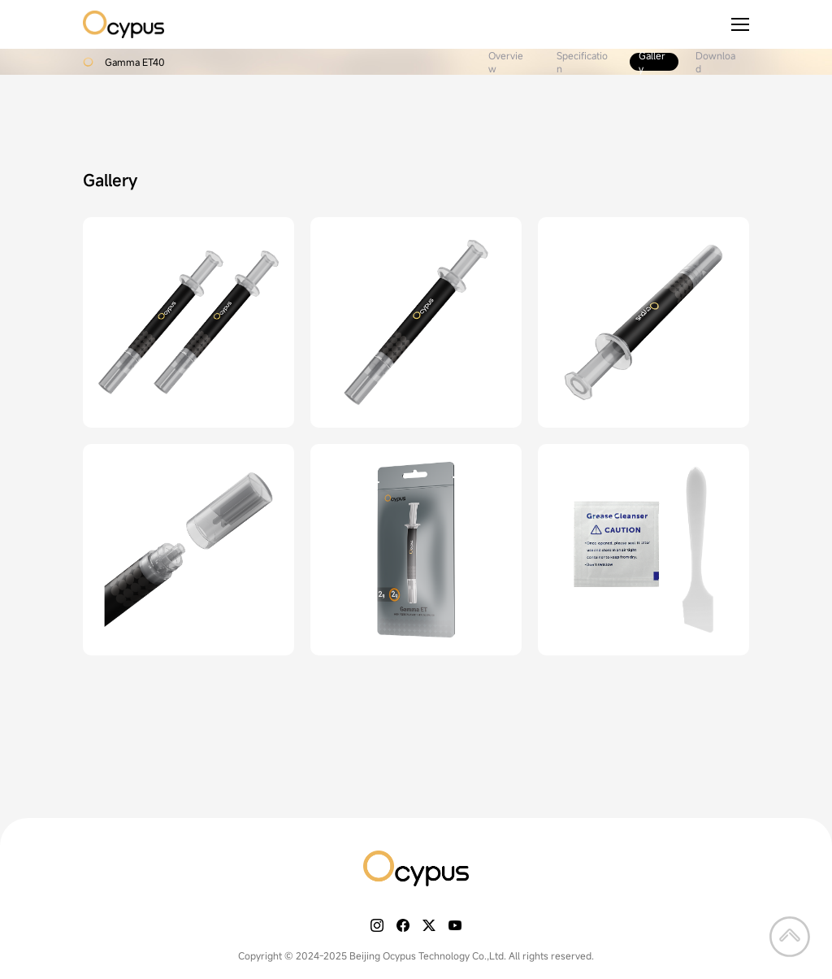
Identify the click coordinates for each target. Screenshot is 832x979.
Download (715, 61)
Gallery (652, 61)
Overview (505, 61)
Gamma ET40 (135, 61)
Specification (582, 61)
